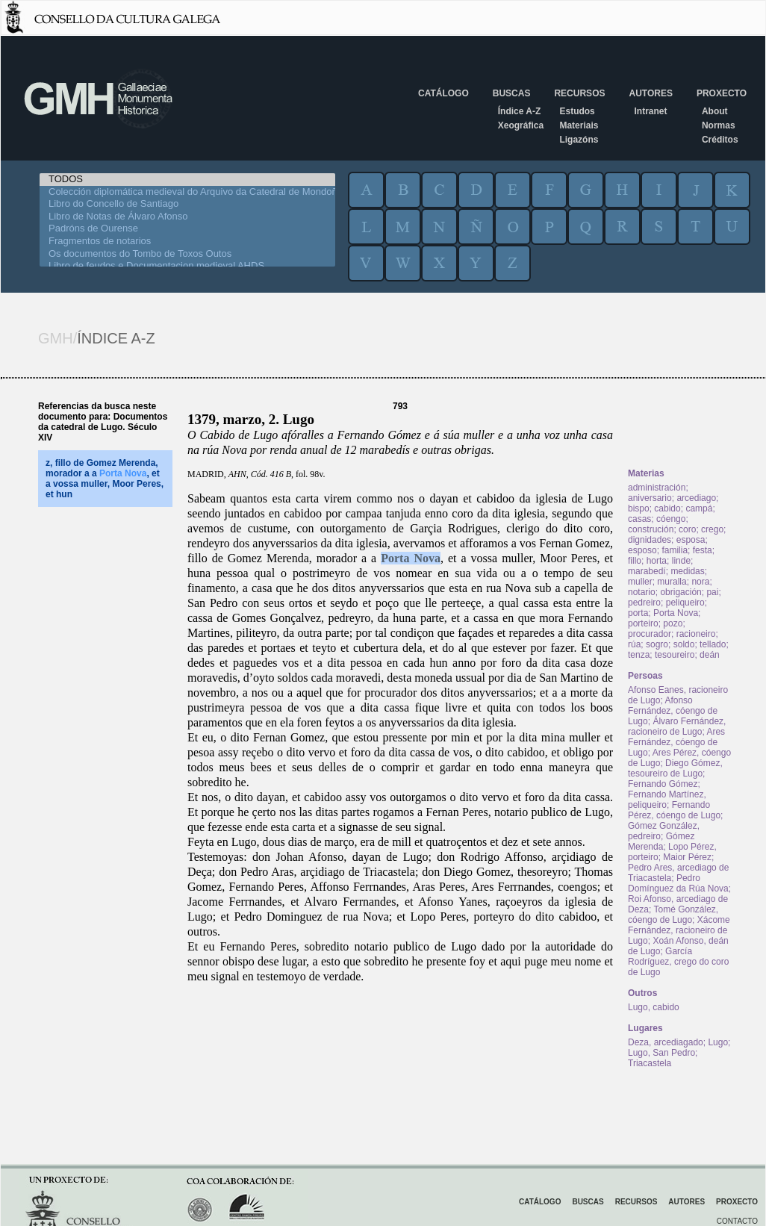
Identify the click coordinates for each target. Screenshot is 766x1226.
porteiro (643, 623)
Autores (650, 93)
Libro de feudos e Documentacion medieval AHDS (187, 266)
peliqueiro (685, 602)
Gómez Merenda (661, 841)
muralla (671, 581)
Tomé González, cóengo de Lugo (673, 914)
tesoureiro (674, 655)
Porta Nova (410, 558)
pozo (672, 623)
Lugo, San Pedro (661, 1053)
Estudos (576, 111)
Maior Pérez (687, 857)
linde (681, 561)
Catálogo (443, 93)
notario (642, 592)
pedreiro (644, 602)
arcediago (696, 498)
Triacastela (649, 1063)
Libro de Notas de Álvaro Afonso (187, 217)
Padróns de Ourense (187, 229)
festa (702, 550)
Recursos (579, 93)
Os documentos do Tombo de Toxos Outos (187, 254)
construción (650, 529)
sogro (657, 644)
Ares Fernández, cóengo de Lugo (676, 742)
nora (700, 581)
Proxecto (722, 93)
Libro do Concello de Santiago (187, 204)
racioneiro (696, 634)
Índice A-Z (519, 111)
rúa (634, 644)
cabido (667, 508)
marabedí (647, 571)
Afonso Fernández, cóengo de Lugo (672, 710)
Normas (718, 125)
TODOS (187, 179)
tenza (639, 655)
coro (687, 529)
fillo (634, 561)
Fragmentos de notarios (187, 241)
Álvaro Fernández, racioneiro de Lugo (677, 726)
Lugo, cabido (653, 1007)
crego (712, 529)
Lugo (718, 1042)
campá (698, 508)
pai (712, 592)
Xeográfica (521, 125)
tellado (713, 644)
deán (710, 655)
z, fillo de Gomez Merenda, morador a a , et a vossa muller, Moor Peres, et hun (105, 479)
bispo (639, 508)
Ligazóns (578, 139)
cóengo (670, 519)
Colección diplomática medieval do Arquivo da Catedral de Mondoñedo (187, 192)
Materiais (578, 125)
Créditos (720, 139)
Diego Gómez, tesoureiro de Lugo (675, 768)
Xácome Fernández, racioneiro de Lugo (679, 930)
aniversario (650, 498)
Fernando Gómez (662, 784)
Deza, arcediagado (665, 1042)
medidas (687, 571)
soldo (684, 644)
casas (639, 519)
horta (657, 561)
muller (640, 581)
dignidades (649, 540)
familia (674, 550)
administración (656, 487)
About (715, 111)
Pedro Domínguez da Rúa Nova (678, 883)
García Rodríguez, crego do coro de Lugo (678, 961)
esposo (642, 550)
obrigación (680, 592)
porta (638, 613)
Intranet (650, 111)
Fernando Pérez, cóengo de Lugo (674, 810)
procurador (649, 634)
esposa (691, 540)
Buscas (512, 93)
